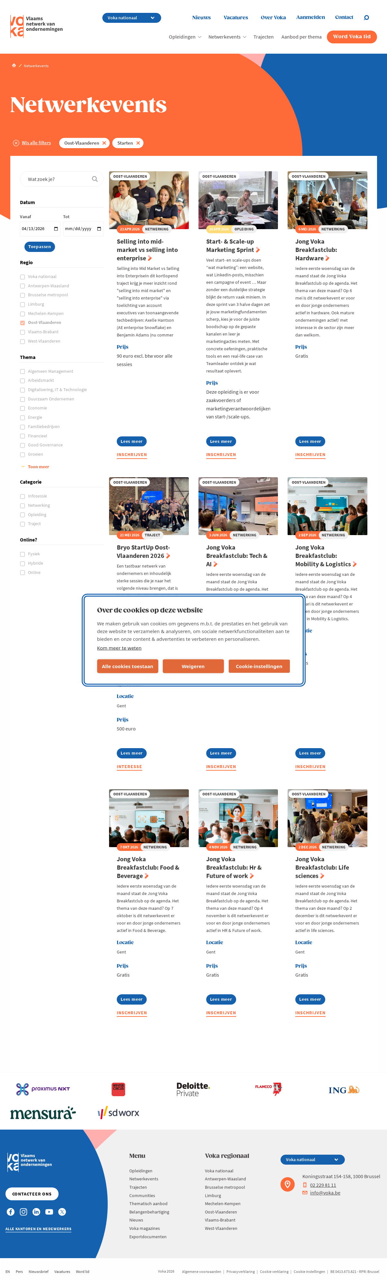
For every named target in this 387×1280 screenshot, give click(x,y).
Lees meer (132, 442)
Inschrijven (132, 454)
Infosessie (38, 496)
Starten (125, 143)
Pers (19, 1271)
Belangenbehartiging (149, 1212)
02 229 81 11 (319, 1185)
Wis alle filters (36, 142)
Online (34, 572)
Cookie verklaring (274, 1271)
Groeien (36, 454)
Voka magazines (144, 1228)
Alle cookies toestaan (127, 666)
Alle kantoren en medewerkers (38, 1228)
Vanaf (25, 216)
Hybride (36, 563)
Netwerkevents (224, 36)
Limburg (36, 304)
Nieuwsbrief (39, 1271)
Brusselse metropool (48, 295)
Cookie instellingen (309, 1271)
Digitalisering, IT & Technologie (58, 389)
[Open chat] (370, 17)
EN (7, 1271)
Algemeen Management (51, 371)
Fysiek (34, 554)
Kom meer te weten (119, 647)
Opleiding (37, 514)
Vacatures (236, 18)
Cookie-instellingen (259, 666)
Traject (35, 523)
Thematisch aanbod (148, 1203)
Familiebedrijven (44, 426)
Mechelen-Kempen (46, 313)
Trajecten (263, 36)
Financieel (38, 436)
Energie (35, 417)
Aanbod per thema (301, 36)
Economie (38, 408)
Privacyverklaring (240, 1271)
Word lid (82, 1271)
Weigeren (193, 666)
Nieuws (201, 18)
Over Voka (273, 18)
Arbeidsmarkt (41, 380)
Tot (66, 216)
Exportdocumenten (148, 1237)
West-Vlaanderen (44, 341)
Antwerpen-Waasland (49, 286)
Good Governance (46, 445)
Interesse (129, 766)
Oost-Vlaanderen (81, 143)
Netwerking (39, 505)
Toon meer (38, 466)
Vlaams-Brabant (44, 332)
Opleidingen (182, 36)
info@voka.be (321, 1192)
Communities (142, 1195)
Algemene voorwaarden (201, 1271)
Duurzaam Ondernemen (51, 399)
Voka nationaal (43, 276)
